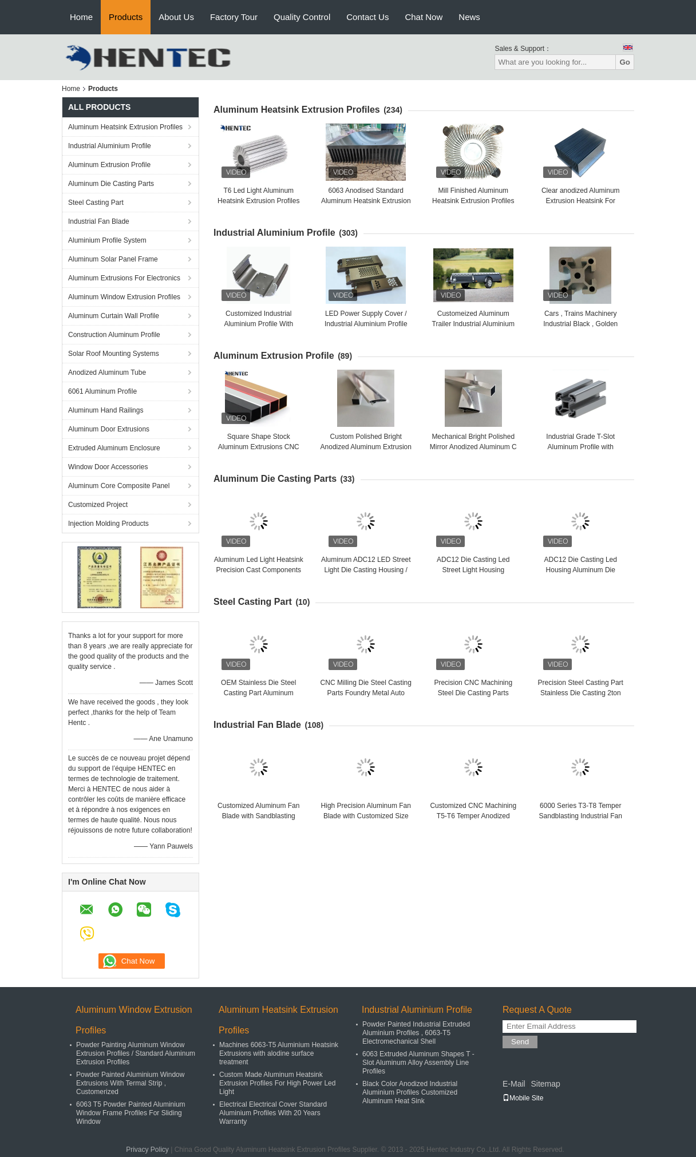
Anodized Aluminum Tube (107, 373)
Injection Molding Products (108, 524)
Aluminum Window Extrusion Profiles (124, 297)
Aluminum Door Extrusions (108, 429)
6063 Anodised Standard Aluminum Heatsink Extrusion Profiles (366, 201)
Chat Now (423, 17)
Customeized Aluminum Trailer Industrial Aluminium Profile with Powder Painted (473, 324)
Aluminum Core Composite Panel (118, 486)
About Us (176, 17)
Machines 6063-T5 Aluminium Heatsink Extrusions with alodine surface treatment (278, 1053)
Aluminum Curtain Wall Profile (113, 316)
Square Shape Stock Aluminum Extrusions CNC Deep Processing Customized (258, 447)
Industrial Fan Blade (98, 221)
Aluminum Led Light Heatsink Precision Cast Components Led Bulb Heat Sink (258, 570)
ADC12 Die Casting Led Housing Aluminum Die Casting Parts (580, 570)
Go (624, 62)
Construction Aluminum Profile (114, 335)
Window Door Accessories (108, 467)
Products (126, 17)
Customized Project (98, 505)
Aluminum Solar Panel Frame (113, 259)
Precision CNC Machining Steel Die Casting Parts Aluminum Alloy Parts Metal (473, 693)
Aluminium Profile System (107, 240)
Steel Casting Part (96, 203)
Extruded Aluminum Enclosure (114, 448)
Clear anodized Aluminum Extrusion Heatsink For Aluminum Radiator (580, 201)
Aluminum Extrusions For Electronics (124, 278)
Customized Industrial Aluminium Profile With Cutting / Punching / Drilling (258, 324)
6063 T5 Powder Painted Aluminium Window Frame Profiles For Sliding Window (130, 1113)
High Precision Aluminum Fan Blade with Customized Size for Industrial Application (366, 816)
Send (520, 1041)
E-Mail (514, 1083)
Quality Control (302, 17)
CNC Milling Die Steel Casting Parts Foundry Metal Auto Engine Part (366, 693)
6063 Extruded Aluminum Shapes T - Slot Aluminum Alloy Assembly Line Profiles (418, 1062)
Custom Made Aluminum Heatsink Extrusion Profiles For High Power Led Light (277, 1083)
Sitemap (545, 1083)
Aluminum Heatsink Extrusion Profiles (125, 127)
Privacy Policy (147, 1150)
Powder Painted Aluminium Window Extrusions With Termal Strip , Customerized (130, 1083)
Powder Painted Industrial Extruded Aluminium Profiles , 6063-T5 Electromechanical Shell (416, 1032)
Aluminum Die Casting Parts (111, 184)
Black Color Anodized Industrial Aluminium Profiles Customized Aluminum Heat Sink (409, 1092)
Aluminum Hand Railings (105, 410)
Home (81, 17)
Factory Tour (234, 17)
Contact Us (367, 17)
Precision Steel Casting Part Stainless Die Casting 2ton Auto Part (580, 693)
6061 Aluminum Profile (102, 391)
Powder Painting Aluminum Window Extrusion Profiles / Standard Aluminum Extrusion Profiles (135, 1053)
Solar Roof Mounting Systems (113, 354)
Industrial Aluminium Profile (109, 146)
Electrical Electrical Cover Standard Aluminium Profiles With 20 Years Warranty (273, 1113)
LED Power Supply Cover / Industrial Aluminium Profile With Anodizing (366, 324)
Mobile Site (523, 1098)
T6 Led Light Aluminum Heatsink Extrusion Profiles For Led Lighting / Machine (258, 201)
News (469, 17)
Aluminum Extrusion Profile (109, 165)
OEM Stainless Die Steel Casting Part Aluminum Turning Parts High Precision (258, 693)
